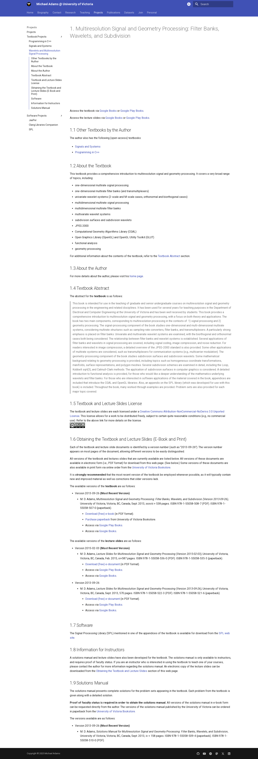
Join (140, 12)
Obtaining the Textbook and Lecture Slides (121, 671)
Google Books (108, 110)
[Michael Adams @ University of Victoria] (28, 4)
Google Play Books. (111, 525)
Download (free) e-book (100, 513)
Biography (43, 12)
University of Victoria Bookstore (151, 467)
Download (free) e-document (102, 564)
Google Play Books (131, 110)
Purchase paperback (98, 519)
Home (30, 12)
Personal (152, 12)
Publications (113, 12)
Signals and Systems (87, 146)
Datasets (129, 12)
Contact (57, 12)
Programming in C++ (87, 152)
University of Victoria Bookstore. (116, 711)
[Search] (213, 4)
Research (70, 12)
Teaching (85, 12)
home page (136, 276)
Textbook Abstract (169, 256)
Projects (98, 12)
